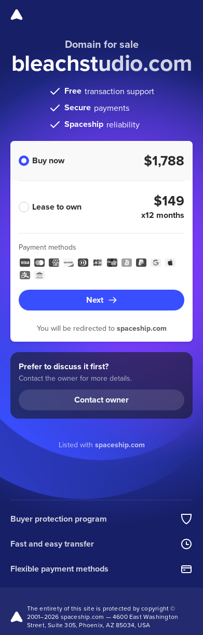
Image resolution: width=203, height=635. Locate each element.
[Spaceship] (16, 14)
